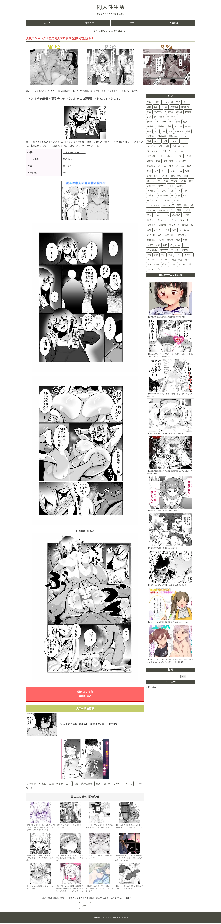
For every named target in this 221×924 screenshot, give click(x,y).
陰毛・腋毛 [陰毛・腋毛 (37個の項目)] (176, 175)
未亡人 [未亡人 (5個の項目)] (178, 244)
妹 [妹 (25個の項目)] (172, 195)
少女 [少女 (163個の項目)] (149, 116)
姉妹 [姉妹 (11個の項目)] (167, 230)
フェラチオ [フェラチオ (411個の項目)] (168, 102)
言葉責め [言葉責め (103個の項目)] (151, 136)
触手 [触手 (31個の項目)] (191, 180)
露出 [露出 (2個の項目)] (191, 264)
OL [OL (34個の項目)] (159, 180)
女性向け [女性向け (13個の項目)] (162, 225)
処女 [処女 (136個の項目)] (185, 121)
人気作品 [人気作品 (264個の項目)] (174, 106)
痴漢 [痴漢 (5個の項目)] (165, 244)
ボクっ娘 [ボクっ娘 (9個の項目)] (151, 235)
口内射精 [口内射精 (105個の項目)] (179, 131)
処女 (98, 784)
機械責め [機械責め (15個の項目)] (176, 215)
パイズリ (127, 784)
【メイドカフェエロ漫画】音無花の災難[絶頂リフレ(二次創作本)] (99, 826)
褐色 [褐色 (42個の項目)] (156, 171)
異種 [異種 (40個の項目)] (187, 171)
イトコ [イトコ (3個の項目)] (178, 254)
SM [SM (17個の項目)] (172, 210)
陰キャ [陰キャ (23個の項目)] (167, 200)
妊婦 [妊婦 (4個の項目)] (156, 254)
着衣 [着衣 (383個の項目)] (185, 102)
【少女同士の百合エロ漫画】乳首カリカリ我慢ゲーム (166, 434)
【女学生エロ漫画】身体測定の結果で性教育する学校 (166, 317)
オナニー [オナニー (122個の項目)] (178, 126)
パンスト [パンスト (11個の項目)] (158, 230)
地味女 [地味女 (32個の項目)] (183, 180)
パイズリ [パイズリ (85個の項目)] (174, 141)
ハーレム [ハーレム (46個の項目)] (162, 166)
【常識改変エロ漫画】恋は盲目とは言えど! (162, 548)
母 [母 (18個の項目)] (192, 205)
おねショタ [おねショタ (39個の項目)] (152, 175)
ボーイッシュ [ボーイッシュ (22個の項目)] (153, 205)
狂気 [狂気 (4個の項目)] (163, 254)
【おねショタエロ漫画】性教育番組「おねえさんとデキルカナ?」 (170, 622)
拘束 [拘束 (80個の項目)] (160, 146)
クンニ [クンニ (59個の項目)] (188, 156)
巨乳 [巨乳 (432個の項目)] (158, 102)
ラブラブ (89, 23)
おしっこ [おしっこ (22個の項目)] (177, 200)
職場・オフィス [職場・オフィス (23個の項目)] (154, 200)
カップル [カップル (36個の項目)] (151, 180)
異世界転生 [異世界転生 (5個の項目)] (152, 249)
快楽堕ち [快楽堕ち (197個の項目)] (158, 111)
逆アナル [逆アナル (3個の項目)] (188, 254)
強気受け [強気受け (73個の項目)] (151, 156)
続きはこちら (85, 694)
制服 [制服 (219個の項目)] (149, 111)
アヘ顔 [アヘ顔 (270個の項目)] (164, 106)
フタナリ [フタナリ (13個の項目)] (184, 220)
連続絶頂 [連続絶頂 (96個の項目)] (162, 136)
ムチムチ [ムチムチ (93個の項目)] (184, 136)
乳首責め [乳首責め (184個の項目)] (169, 111)
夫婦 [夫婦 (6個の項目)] (158, 244)
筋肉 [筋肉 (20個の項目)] (186, 205)
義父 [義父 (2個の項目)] (164, 264)
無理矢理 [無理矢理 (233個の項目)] (185, 106)
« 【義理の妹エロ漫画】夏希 (51, 898)
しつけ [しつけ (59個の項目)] (179, 156)
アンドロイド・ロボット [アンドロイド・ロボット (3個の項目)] (158, 259)
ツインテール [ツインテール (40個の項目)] (176, 171)
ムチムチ (31, 784)
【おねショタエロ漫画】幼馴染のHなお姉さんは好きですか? (129, 888)
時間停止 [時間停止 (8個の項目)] (151, 240)
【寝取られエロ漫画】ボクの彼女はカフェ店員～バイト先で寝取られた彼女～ (40, 858)
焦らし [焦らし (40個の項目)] (164, 171)
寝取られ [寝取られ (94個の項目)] (173, 136)
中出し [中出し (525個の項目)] (150, 102)
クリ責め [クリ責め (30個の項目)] (162, 190)
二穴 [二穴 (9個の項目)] (160, 235)
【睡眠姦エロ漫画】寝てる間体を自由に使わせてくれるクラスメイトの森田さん (99, 889)
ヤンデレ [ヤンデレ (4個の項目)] (175, 249)
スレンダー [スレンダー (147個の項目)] (161, 121)
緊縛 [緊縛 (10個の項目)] (174, 230)
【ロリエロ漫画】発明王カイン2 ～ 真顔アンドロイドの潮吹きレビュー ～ (128, 827)
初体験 (106, 784)
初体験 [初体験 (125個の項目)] (150, 126)
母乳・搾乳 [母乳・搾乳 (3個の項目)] (177, 259)
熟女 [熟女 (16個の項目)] (149, 215)
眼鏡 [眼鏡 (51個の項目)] (158, 161)
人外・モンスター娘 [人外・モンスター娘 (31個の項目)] (156, 185)
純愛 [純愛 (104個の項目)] (188, 131)
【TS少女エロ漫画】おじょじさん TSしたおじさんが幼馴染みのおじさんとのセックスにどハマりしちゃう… (40, 827)
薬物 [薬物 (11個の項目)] (149, 230)
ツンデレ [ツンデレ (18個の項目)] (151, 210)
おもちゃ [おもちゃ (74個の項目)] (179, 151)
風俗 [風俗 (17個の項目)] (179, 210)
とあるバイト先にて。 (74, 152)
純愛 (76, 784)
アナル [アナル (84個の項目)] (184, 141)
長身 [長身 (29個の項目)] (171, 190)
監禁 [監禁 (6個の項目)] (185, 240)
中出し (42, 784)
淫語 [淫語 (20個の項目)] (179, 205)
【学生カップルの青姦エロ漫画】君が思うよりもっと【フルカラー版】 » (98, 898)
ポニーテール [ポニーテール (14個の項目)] (171, 220)
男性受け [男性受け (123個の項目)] (160, 126)
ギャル (116, 784)
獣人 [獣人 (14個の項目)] (160, 220)
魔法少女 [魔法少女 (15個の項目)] (151, 220)
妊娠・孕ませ (56, 784)
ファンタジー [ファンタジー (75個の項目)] (153, 151)
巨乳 (68, 784)
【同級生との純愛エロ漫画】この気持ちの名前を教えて (166, 585)
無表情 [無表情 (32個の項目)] (174, 180)
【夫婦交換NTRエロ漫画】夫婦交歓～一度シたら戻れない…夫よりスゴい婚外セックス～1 (129, 858)
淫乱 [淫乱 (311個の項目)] (156, 106)
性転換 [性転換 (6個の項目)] (170, 240)
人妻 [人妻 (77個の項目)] (167, 146)
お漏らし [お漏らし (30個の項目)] (181, 185)
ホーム (47, 23)
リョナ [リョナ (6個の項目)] (150, 244)
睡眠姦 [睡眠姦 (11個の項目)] (185, 225)
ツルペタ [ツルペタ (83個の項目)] (151, 146)
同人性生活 (110, 7)
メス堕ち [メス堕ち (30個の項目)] (151, 190)
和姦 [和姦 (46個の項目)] (171, 166)
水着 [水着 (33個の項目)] (166, 180)
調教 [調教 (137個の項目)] (178, 121)
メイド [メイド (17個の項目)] (187, 210)
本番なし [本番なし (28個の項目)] (151, 195)
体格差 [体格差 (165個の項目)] (188, 111)
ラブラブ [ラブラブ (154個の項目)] (171, 116)
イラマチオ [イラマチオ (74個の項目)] (167, 151)
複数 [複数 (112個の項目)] (149, 131)
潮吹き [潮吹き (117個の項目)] (188, 126)
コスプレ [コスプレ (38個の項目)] (164, 175)
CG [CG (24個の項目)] (184, 195)
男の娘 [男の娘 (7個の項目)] (161, 240)
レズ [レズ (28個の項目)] (178, 190)
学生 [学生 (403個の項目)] (178, 102)
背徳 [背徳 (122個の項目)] (169, 126)
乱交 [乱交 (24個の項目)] (178, 195)
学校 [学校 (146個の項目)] (171, 121)
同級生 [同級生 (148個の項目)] (150, 121)
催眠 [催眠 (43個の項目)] (189, 166)
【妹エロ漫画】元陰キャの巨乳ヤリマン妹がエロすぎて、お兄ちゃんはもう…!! (69, 858)
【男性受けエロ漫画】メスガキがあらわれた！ (163, 511)
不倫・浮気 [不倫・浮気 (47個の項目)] (181, 161)
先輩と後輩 (87, 784)
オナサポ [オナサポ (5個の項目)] (164, 249)
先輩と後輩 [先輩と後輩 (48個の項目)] (168, 161)
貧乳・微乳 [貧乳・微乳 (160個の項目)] (159, 116)
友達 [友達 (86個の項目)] (165, 141)
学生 (132, 23)
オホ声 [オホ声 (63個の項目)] (170, 156)
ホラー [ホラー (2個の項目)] (172, 264)
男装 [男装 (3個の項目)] (187, 259)
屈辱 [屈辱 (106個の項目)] (170, 131)
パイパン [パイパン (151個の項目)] (182, 116)
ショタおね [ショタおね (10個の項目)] (184, 230)
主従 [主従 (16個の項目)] (167, 215)
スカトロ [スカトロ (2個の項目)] (182, 264)
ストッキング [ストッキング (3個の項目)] (153, 264)
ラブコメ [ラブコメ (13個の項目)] (151, 225)
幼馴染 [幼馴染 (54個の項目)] (150, 161)
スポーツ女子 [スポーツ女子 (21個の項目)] (168, 205)
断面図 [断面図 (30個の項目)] (171, 185)
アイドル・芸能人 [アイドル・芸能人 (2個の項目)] (155, 269)
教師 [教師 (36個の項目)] (186, 175)
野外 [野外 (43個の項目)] (149, 171)
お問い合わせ (153, 687)
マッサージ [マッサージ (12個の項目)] (174, 225)
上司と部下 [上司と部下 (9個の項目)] (170, 235)
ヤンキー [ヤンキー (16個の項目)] (158, 215)
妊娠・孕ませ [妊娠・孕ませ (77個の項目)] (178, 146)
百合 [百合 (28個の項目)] (185, 190)
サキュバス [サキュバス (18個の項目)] (163, 210)
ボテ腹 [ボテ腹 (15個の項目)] (186, 215)
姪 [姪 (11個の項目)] (192, 225)
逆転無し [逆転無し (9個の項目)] (182, 235)
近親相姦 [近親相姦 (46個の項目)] (151, 166)
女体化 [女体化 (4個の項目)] (185, 249)
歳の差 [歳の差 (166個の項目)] (179, 111)
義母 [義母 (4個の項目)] (149, 254)
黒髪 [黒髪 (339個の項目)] (149, 106)
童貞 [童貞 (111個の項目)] (156, 131)
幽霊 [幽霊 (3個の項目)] (170, 254)
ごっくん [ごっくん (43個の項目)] (180, 166)
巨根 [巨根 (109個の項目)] (163, 131)
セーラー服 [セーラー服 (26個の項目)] (163, 195)
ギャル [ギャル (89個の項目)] (157, 141)
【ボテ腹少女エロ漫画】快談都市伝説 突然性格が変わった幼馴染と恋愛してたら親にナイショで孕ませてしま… (70, 890)
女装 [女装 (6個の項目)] (178, 240)
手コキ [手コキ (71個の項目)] (161, 156)
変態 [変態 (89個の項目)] (149, 141)
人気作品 (173, 23)
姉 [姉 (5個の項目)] (171, 244)
